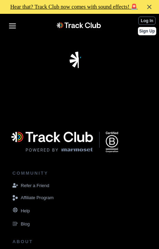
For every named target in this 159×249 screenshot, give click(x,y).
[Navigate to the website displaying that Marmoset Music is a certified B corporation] (112, 142)
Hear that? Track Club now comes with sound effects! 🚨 (74, 7)
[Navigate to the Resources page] (15, 211)
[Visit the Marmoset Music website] (52, 142)
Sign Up (147, 31)
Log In (147, 20)
